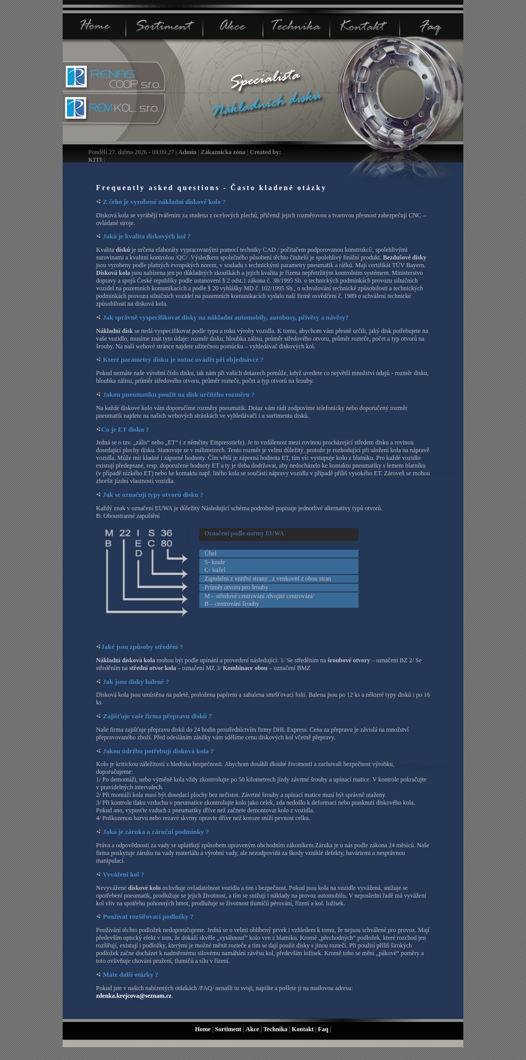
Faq (324, 1029)
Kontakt (303, 1029)
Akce (253, 1029)
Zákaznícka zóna (223, 152)
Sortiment (229, 1029)
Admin (187, 152)
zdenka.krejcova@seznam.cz (134, 995)
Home (203, 1029)
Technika (276, 1029)
